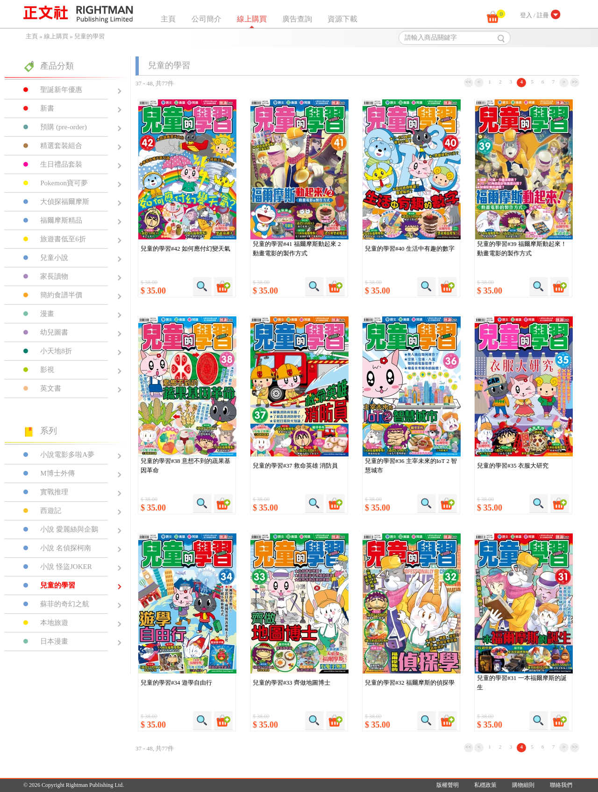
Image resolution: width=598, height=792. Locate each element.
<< (468, 81)
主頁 (168, 19)
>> (575, 81)
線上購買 (252, 19)
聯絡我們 (561, 785)
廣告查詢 (297, 19)
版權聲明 (447, 785)
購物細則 (523, 785)
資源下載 (342, 19)
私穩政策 (485, 785)
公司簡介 (206, 19)
